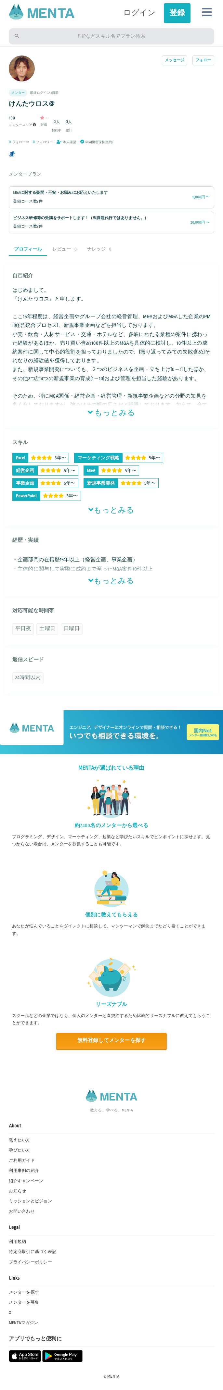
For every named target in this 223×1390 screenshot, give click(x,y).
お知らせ (17, 1191)
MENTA (113, 1376)
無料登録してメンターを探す (111, 1040)
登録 (177, 13)
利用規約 (17, 1241)
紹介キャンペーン (26, 1181)
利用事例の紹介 (24, 1170)
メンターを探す (24, 1292)
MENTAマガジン (23, 1323)
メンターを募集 (24, 1302)
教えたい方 (19, 1140)
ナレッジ (99, 249)
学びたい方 (19, 1150)
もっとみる (111, 413)
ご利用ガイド (21, 1160)
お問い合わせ (21, 1211)
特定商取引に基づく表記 (32, 1251)
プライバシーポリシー (30, 1262)
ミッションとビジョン (30, 1201)
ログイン (139, 13)
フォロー (203, 60)
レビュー (64, 249)
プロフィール (28, 249)
